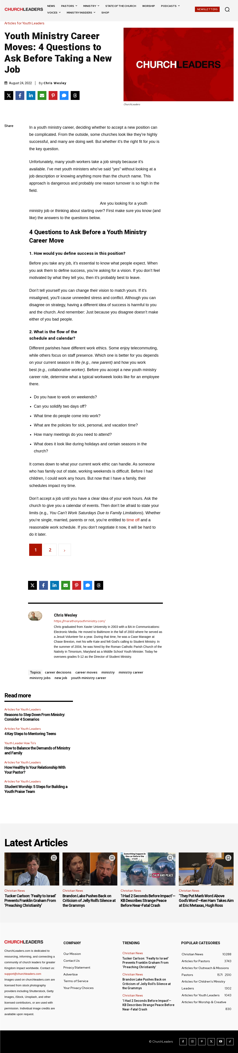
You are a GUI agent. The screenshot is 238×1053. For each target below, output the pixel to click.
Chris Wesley (55, 83)
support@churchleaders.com (22, 973)
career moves (86, 672)
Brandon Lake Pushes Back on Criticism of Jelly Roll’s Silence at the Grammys (89, 900)
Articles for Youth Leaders (25, 23)
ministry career (131, 672)
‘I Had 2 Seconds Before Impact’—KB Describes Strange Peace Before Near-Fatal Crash (148, 900)
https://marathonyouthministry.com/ (79, 621)
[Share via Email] (42, 95)
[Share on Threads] (75, 95)
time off (133, 520)
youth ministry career (88, 677)
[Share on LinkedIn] (31, 95)
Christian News (14, 891)
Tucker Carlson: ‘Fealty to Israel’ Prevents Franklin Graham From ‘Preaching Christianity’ (30, 900)
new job (61, 677)
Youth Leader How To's (20, 743)
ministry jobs (40, 677)
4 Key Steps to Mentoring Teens (30, 733)
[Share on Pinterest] (53, 95)
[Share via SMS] (64, 95)
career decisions (58, 672)
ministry (108, 672)
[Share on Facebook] (19, 95)
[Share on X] (8, 95)
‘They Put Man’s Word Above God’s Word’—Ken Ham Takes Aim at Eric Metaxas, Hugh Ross (206, 900)
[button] (227, 9)
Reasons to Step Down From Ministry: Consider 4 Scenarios (34, 717)
